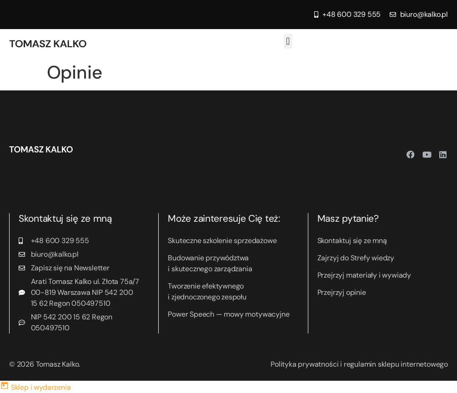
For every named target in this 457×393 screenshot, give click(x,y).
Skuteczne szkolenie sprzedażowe (222, 240)
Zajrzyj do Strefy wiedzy (355, 258)
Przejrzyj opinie (341, 292)
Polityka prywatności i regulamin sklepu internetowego (359, 364)
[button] (288, 41)
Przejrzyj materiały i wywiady (364, 275)
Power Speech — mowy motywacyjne (228, 314)
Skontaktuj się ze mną (352, 240)
